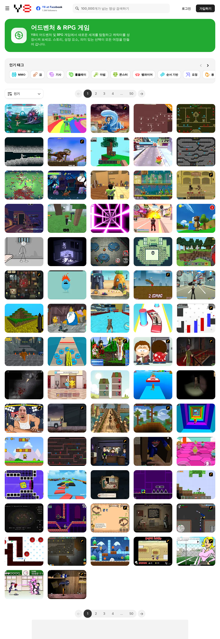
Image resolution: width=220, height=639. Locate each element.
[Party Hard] (24, 284)
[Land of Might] (153, 118)
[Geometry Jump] (153, 484)
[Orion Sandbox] (153, 418)
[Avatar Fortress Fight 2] (110, 118)
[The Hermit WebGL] (67, 251)
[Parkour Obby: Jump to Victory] (67, 484)
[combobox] (24, 93)
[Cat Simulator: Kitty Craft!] (110, 318)
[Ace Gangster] (196, 517)
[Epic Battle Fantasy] (110, 351)
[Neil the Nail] (67, 584)
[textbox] (24, 93)
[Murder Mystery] (110, 185)
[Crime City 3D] (196, 284)
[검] (37, 74)
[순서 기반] (169, 74)
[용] (209, 74)
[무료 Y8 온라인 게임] (22, 8)
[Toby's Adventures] (110, 551)
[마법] (99, 74)
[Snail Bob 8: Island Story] (153, 185)
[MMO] (18, 74)
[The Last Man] (24, 384)
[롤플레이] (77, 74)
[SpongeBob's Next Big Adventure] (110, 284)
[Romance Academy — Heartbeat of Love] (24, 584)
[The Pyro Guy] (67, 418)
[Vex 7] (24, 551)
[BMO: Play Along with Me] (67, 318)
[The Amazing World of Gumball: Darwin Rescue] (67, 384)
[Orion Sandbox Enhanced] (67, 551)
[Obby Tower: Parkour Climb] (196, 418)
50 (131, 94)
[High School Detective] (196, 551)
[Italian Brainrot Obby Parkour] (153, 384)
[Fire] (24, 517)
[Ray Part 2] (153, 351)
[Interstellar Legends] (24, 118)
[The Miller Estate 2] (196, 351)
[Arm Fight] (24, 418)
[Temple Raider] (110, 418)
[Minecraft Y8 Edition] (196, 484)
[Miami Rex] (67, 151)
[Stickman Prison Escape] (24, 251)
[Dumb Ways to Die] (67, 284)
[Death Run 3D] (110, 218)
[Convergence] (24, 151)
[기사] (55, 74)
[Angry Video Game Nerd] (67, 517)
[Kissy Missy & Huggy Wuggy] (67, 451)
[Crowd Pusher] (67, 351)
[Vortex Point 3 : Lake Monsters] (110, 451)
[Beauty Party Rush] (153, 318)
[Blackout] (24, 218)
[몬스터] (120, 74)
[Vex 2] (196, 318)
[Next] (208, 65)
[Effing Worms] (153, 284)
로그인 (186, 8)
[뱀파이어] (144, 74)
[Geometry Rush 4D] (24, 484)
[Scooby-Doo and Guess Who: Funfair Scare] (67, 185)
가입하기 (205, 8)
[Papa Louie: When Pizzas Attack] (153, 551)
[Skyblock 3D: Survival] (110, 151)
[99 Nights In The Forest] (67, 218)
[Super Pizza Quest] (24, 451)
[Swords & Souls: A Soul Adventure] (196, 185)
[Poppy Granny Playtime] (153, 451)
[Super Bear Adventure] (196, 218)
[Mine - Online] (196, 251)
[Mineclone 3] (24, 318)
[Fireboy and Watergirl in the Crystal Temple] (196, 151)
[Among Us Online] (110, 251)
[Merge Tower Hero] (110, 384)
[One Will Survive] (110, 517)
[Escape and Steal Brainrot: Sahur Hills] (196, 384)
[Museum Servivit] (110, 484)
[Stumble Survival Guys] (196, 451)
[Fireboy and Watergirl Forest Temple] (196, 118)
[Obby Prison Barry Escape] (24, 351)
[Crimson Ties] (153, 251)
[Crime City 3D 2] (153, 218)
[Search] (77, 8)
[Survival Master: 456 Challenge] (67, 118)
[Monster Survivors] (24, 185)
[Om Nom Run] (153, 151)
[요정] (191, 74)
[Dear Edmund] (153, 517)
